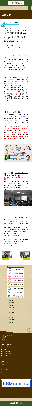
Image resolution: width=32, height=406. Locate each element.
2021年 (10, 310)
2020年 (10, 312)
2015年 (10, 320)
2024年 (10, 305)
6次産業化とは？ (6, 349)
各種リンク (5, 355)
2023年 (10, 307)
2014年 (10, 322)
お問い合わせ (5, 369)
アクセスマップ (6, 372)
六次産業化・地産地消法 (8, 353)
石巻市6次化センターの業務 (8, 346)
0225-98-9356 (17, 403)
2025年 (10, 304)
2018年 (10, 315)
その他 (4, 357)
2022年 (10, 309)
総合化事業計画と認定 (7, 351)
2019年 (10, 314)
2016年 (10, 319)
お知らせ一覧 (5, 362)
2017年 (10, 317)
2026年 (10, 302)
